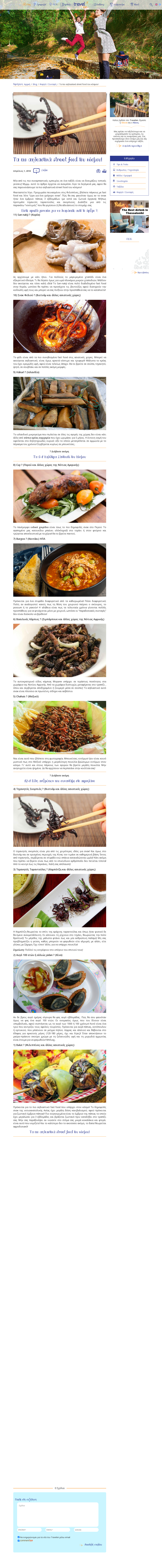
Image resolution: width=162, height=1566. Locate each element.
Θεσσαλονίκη (143, 272)
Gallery (100, 4)
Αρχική (83, 6)
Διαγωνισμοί (119, 4)
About (136, 4)
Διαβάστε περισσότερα (132, 146)
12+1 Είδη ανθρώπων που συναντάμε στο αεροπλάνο (59, 781)
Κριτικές (67, 4)
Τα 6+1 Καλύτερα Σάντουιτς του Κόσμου (59, 457)
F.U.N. (55, 4)
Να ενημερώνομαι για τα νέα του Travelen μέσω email (44, 1537)
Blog (28, 4)
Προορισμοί (41, 4)
